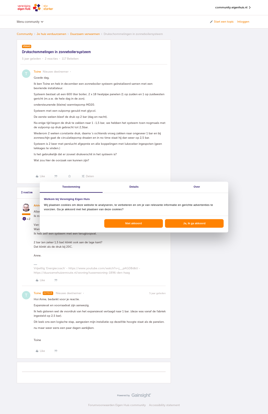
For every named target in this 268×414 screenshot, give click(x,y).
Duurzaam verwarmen (85, 34)
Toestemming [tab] (71, 186)
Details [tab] (134, 186)
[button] (221, 22)
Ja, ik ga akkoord (194, 223)
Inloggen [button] (243, 21)
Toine (37, 71)
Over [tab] (197, 186)
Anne (37, 205)
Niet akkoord (133, 223)
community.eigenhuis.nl (233, 8)
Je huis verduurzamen (51, 34)
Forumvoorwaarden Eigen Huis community (117, 405)
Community (25, 34)
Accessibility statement (164, 405)
